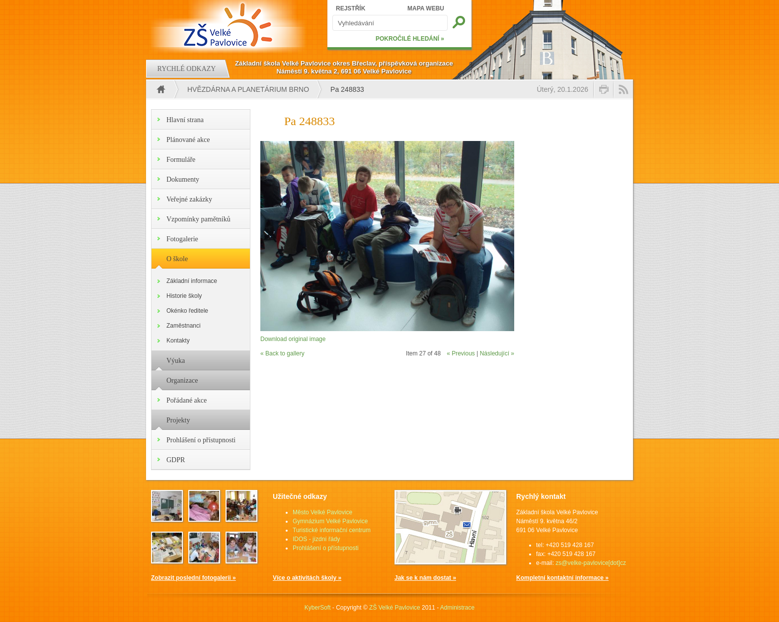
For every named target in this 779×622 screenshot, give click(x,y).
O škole (177, 259)
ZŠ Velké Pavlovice (394, 607)
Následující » (497, 353)
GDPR (175, 460)
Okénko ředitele (187, 310)
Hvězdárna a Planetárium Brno (248, 89)
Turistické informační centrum (332, 530)
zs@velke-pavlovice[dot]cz (590, 562)
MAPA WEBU (425, 8)
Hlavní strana (185, 120)
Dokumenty (182, 179)
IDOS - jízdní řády (316, 539)
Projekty (178, 420)
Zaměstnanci (183, 325)
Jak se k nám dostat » (425, 577)
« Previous (461, 353)
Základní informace (191, 280)
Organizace (182, 380)
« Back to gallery (282, 353)
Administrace (457, 607)
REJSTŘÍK (350, 8)
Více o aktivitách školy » (307, 577)
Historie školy (184, 295)
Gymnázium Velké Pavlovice (330, 521)
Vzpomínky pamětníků (198, 219)
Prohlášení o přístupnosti (200, 440)
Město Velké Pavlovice (322, 512)
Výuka (175, 360)
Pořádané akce (186, 400)
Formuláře (180, 159)
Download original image (292, 339)
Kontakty (178, 340)
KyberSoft (318, 607)
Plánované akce (188, 139)
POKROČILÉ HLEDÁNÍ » (410, 38)
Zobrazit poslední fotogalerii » (193, 577)
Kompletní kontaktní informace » (562, 577)
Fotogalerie (182, 239)
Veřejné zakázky (189, 199)
